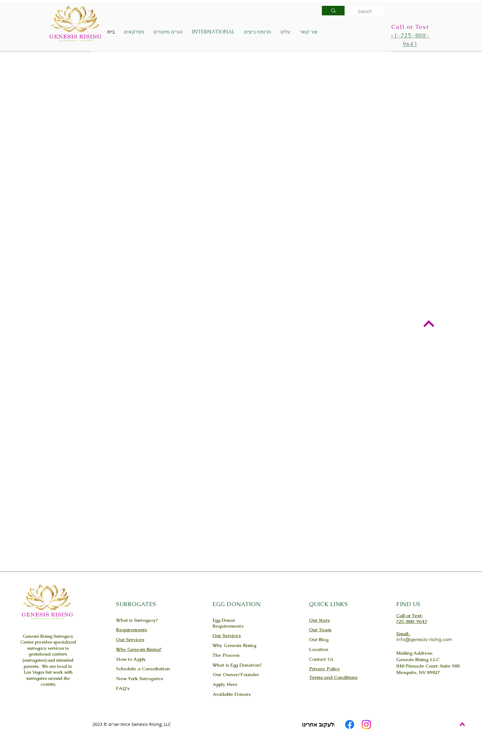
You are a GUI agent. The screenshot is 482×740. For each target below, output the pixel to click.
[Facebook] (350, 724)
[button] (134, 32)
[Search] (366, 12)
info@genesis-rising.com (424, 639)
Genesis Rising (37, 636)
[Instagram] (366, 724)
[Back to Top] (428, 323)
